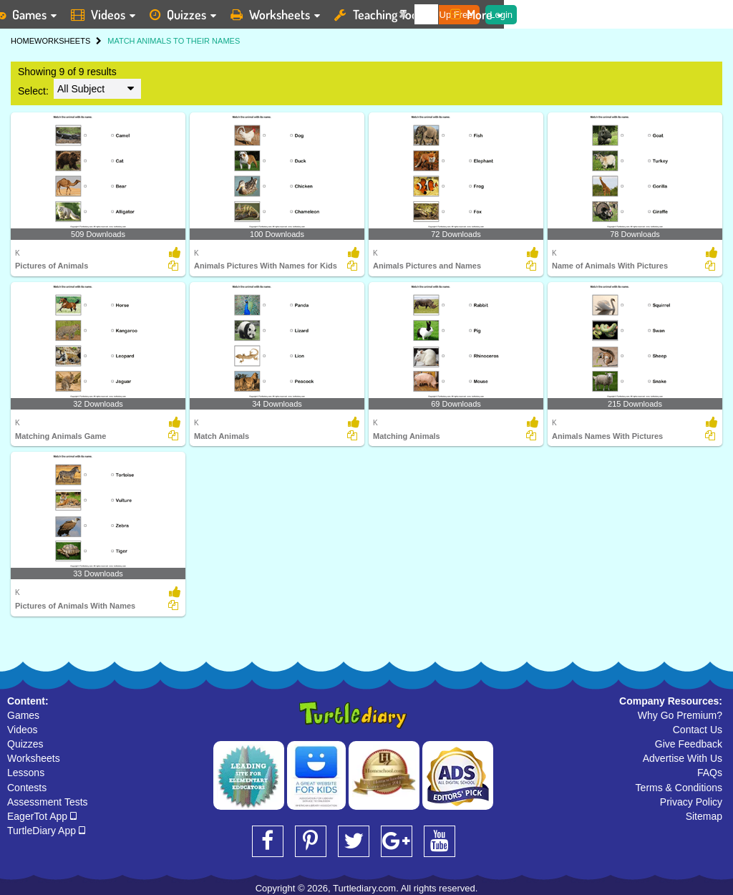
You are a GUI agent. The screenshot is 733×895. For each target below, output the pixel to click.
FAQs (709, 772)
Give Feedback (688, 744)
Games (23, 715)
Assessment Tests (47, 802)
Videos (22, 729)
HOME (22, 41)
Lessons (25, 772)
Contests (27, 787)
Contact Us (697, 729)
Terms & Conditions (679, 787)
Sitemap (704, 816)
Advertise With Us (682, 758)
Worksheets (33, 758)
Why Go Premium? (680, 715)
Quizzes (25, 744)
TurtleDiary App (46, 830)
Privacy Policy (691, 802)
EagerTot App (42, 816)
